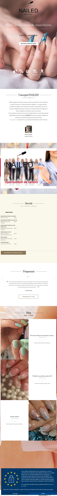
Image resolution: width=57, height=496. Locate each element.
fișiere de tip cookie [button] (48, 489)
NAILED (28, 15)
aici (37, 115)
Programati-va (13, 131)
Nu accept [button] (15, 493)
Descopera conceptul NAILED (28, 54)
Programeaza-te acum (28, 312)
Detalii (6, 429)
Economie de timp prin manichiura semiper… (42, 342)
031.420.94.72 (28, 447)
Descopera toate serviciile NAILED (13, 263)
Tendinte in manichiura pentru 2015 (42, 365)
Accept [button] (43, 493)
